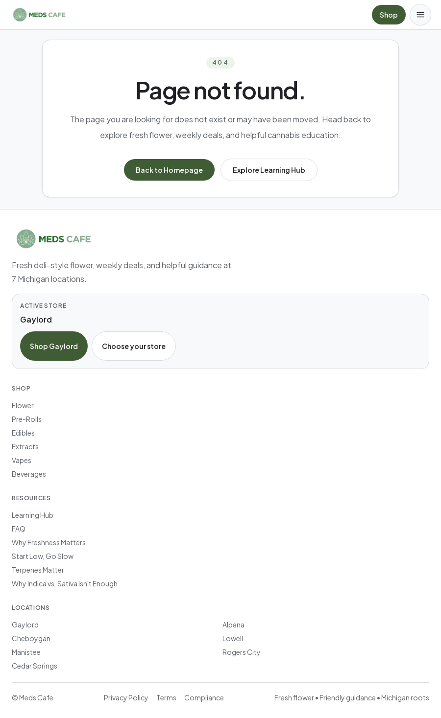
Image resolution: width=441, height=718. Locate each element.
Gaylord (25, 624)
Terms (166, 697)
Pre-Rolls (27, 419)
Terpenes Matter (38, 569)
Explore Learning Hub (269, 169)
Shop (389, 14)
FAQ (18, 528)
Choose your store (134, 346)
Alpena (233, 624)
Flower (23, 405)
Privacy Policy (126, 697)
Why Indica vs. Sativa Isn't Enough (65, 583)
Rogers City (241, 652)
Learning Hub (32, 514)
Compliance (204, 697)
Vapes (21, 460)
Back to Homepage (169, 169)
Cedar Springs (34, 665)
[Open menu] (420, 14)
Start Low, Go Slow (43, 556)
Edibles (23, 432)
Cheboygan (31, 638)
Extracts (25, 446)
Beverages (29, 473)
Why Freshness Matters (49, 542)
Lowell (232, 638)
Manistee (26, 652)
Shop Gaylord (54, 346)
